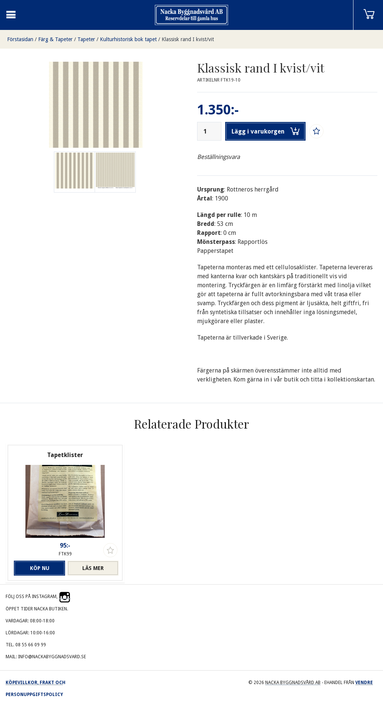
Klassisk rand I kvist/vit (188, 39)
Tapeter (86, 39)
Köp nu (39, 568)
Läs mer (93, 568)
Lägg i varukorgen (266, 131)
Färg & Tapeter (55, 39)
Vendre (364, 682)
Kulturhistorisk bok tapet (128, 39)
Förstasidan (20, 39)
